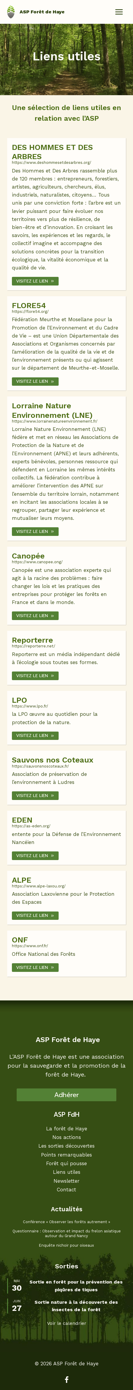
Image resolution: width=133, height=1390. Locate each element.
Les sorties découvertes (66, 1146)
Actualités (66, 1209)
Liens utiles (66, 1172)
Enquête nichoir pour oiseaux (66, 1245)
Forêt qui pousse (66, 1163)
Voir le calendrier (66, 1323)
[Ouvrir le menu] (119, 12)
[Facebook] (67, 1380)
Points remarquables (66, 1154)
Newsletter (66, 1181)
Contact (66, 1189)
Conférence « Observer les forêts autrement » (66, 1222)
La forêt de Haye (66, 1128)
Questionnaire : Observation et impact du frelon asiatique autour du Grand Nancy (66, 1233)
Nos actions (66, 1137)
